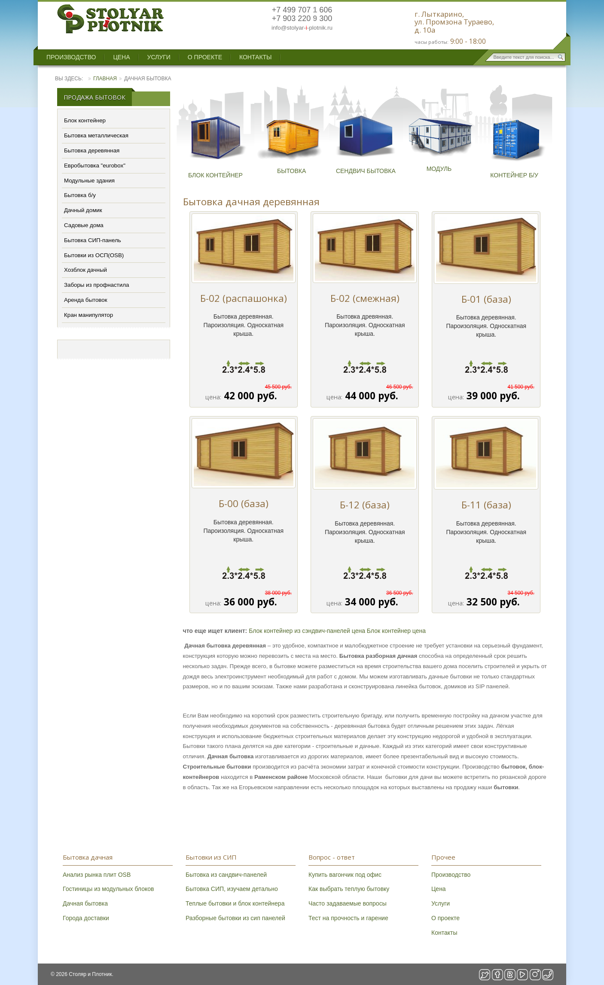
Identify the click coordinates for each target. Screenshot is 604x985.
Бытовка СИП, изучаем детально (232, 888)
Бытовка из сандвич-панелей (226, 874)
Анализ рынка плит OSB (97, 874)
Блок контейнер (85, 120)
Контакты (255, 57)
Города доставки (86, 918)
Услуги (159, 57)
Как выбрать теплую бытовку (348, 888)
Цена (121, 57)
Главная (105, 79)
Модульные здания (89, 180)
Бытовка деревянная (91, 150)
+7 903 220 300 (302, 19)
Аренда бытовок (85, 300)
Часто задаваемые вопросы (347, 903)
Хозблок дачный (85, 270)
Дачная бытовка (85, 903)
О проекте (205, 57)
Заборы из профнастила (96, 285)
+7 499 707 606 (302, 10)
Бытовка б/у (80, 195)
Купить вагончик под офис (344, 874)
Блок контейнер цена (396, 630)
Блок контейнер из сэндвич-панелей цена (307, 630)
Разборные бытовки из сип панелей (235, 918)
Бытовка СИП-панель (92, 240)
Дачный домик (83, 210)
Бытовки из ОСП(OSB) (94, 255)
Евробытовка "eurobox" (94, 165)
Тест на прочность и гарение (348, 918)
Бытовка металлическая (96, 135)
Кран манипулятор (88, 315)
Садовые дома (84, 225)
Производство (71, 57)
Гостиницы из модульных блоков (108, 888)
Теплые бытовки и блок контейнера (235, 903)
